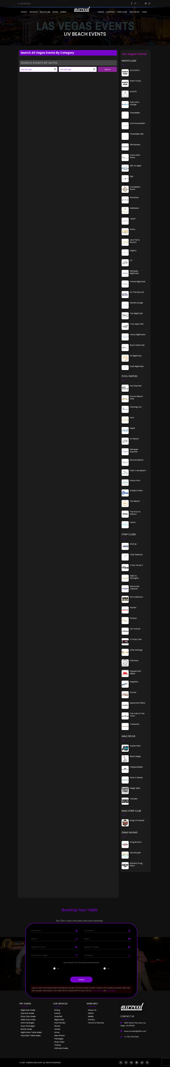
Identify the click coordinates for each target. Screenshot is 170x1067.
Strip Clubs (59, 1042)
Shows (57, 1026)
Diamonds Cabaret (134, 587)
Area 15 (133, 91)
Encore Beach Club (136, 397)
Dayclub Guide (27, 1013)
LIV (131, 260)
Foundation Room (135, 188)
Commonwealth (137, 123)
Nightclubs (59, 1019)
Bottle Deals (26, 1029)
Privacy (91, 1019)
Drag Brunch (136, 842)
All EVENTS (135, 70)
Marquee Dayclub (134, 450)
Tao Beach (135, 501)
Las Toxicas (135, 628)
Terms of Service (97, 991)
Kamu (132, 229)
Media (91, 1016)
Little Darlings (136, 650)
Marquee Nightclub (134, 272)
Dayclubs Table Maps (31, 1035)
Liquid (132, 428)
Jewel (132, 218)
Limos (57, 1032)
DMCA (91, 1013)
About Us (92, 1010)
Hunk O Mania (136, 777)
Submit (81, 979)
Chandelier (135, 112)
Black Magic (135, 756)
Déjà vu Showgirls (134, 576)
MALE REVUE (134, 12)
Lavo (132, 417)
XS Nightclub (135, 355)
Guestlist (110, 12)
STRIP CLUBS (122, 12)
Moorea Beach (136, 460)
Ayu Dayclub (135, 385)
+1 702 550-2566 (24, 4)
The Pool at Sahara (135, 512)
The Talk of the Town (137, 714)
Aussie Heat (135, 745)
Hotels (24, 12)
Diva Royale (135, 852)
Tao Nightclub (136, 313)
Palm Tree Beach (138, 470)
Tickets (101, 12)
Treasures (134, 724)
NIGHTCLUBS (45, 12)
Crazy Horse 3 (136, 565)
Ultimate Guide (61, 1048)
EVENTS (63, 12)
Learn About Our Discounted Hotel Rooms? (81, 962)
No (108, 968)
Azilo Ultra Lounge (134, 103)
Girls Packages (27, 1022)
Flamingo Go (136, 407)
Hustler (133, 607)
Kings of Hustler (137, 820)
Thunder (134, 798)
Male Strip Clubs (28, 1019)
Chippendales (136, 767)
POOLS (55, 12)
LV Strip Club (136, 639)
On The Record (137, 292)
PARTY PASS (135, 81)
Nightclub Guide (28, 1010)
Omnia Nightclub (137, 281)
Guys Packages (28, 1026)
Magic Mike (135, 788)
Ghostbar (134, 197)
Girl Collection (136, 597)
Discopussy (135, 144)
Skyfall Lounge (136, 302)
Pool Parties (59, 1022)
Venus (133, 522)
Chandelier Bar (137, 134)
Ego (131, 176)
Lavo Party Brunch (135, 241)
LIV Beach (134, 438)
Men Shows (59, 1035)
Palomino (134, 660)
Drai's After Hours (135, 156)
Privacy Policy (110, 991)
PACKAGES (34, 12)
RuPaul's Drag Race (136, 864)
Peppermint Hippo (135, 672)
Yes (58, 968)
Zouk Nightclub (137, 366)
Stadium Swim (136, 490)
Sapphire (134, 681)
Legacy (133, 250)
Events (57, 1013)
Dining (57, 1010)
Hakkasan (134, 208)
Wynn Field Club (137, 345)
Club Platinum (136, 554)
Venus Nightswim (138, 334)
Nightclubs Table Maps (31, 1032)
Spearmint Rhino (137, 703)
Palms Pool (135, 480)
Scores (133, 692)
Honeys (133, 618)
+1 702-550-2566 (131, 1036)
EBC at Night (135, 165)
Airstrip (133, 544)
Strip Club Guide (28, 1016)
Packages (58, 1038)
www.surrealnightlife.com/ (135, 1031)
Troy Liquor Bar (137, 324)
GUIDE (144, 12)
